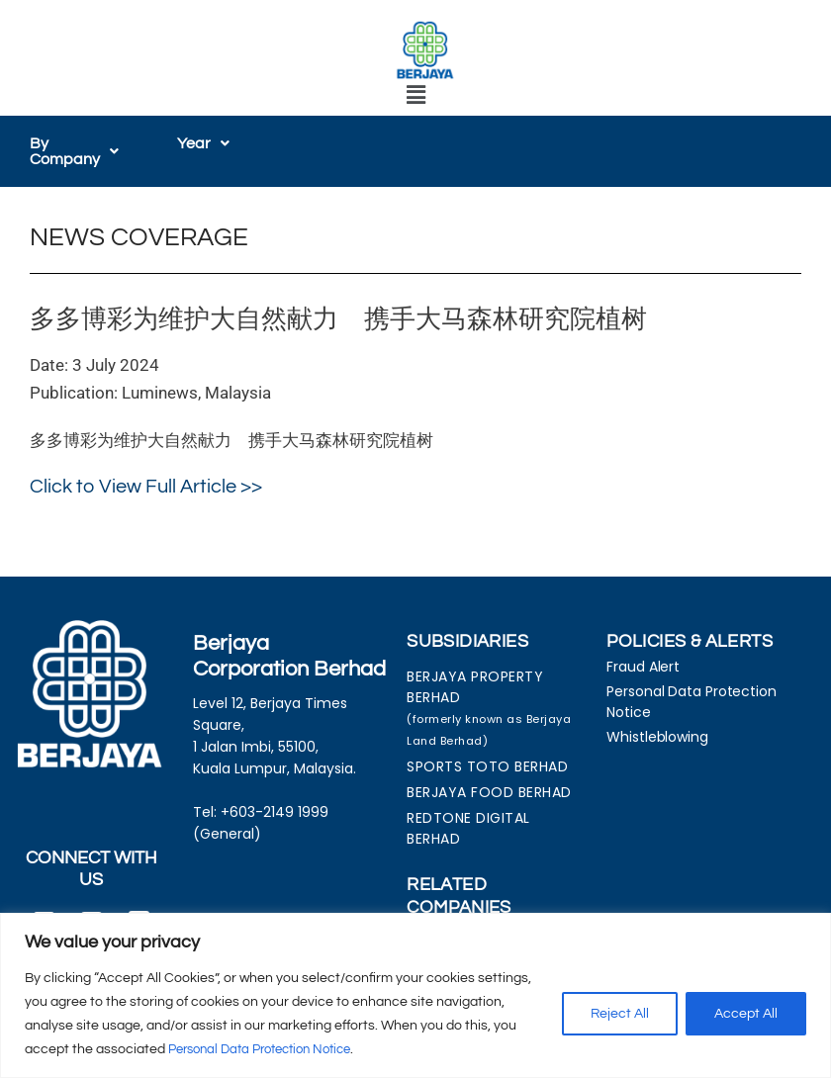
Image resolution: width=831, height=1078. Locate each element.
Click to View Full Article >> (146, 486)
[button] (415, 95)
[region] (415, 995)
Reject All (620, 1014)
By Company (74, 151)
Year (203, 143)
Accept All (746, 1014)
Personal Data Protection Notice (269, 1049)
